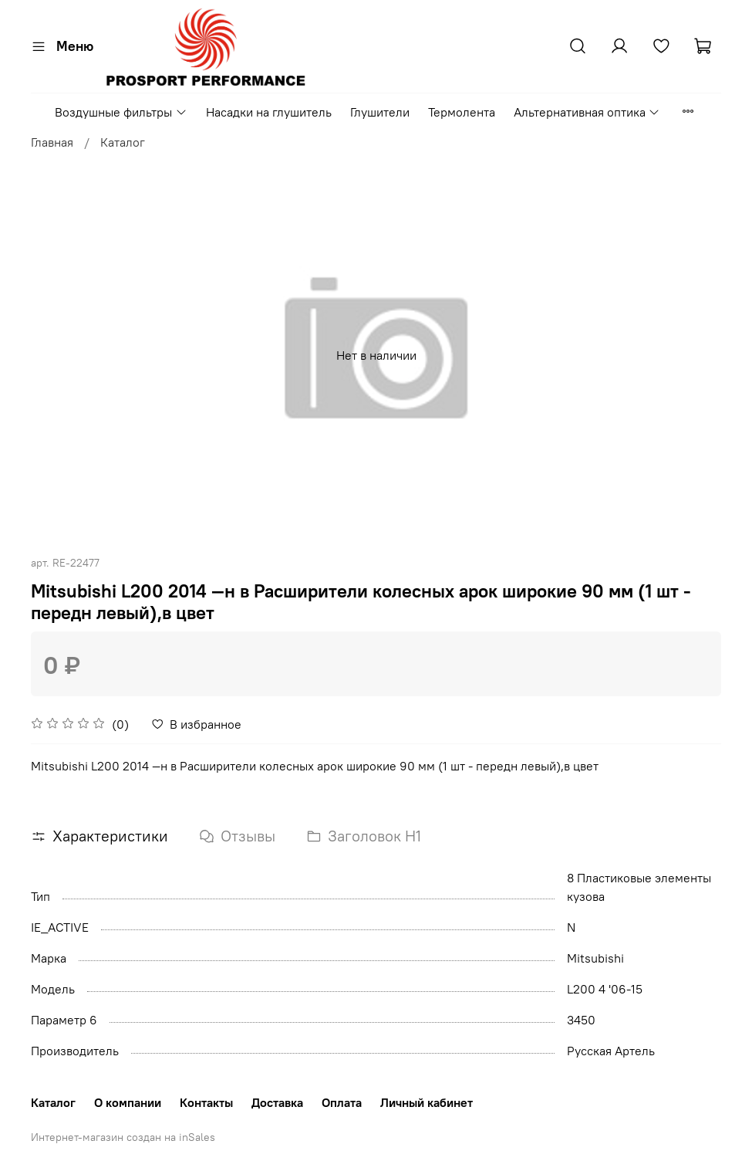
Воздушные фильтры (121, 112)
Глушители (380, 112)
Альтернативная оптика (587, 112)
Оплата (342, 1102)
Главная (52, 142)
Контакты (206, 1102)
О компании (127, 1102)
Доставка (277, 1102)
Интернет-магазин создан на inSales (123, 1137)
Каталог (122, 142)
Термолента (461, 112)
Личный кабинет (426, 1102)
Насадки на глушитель (269, 112)
